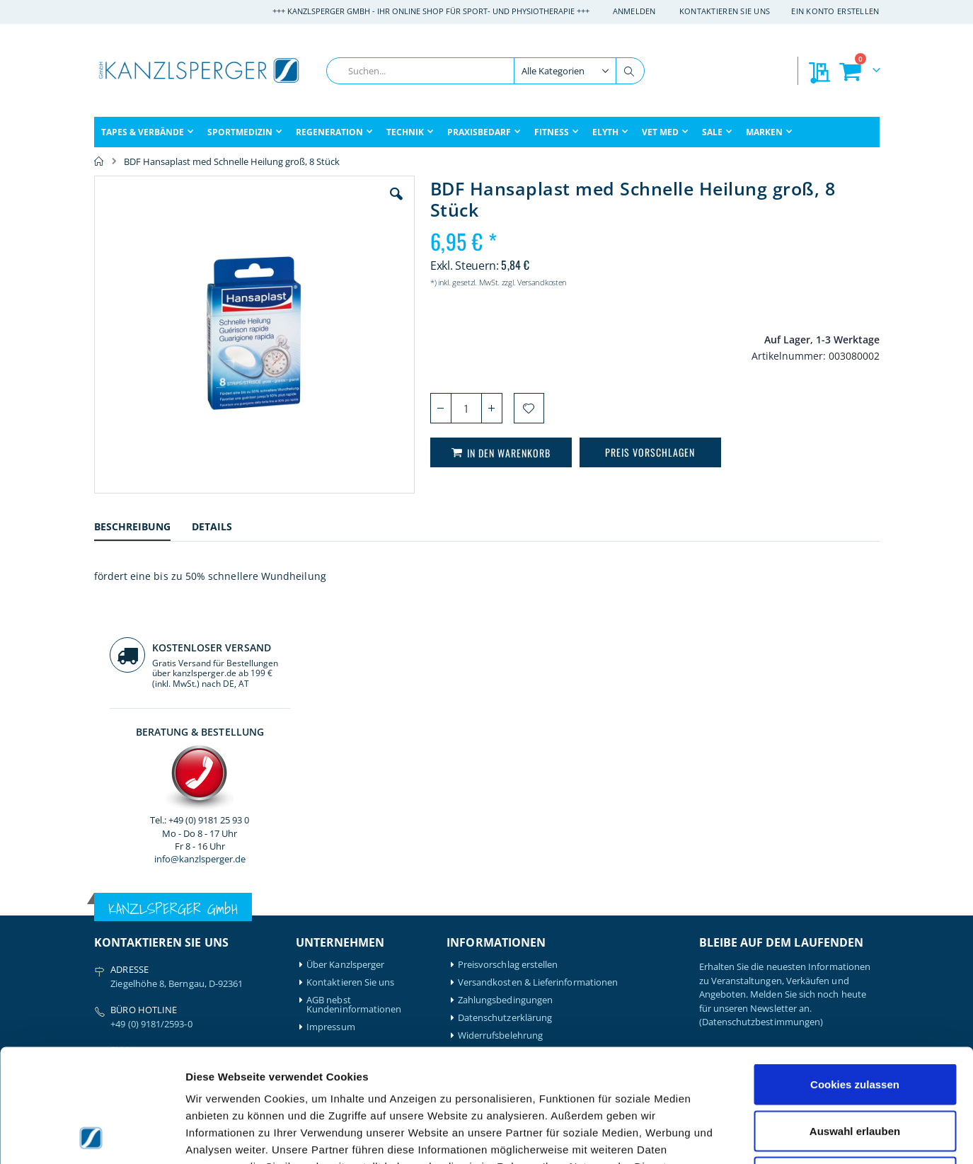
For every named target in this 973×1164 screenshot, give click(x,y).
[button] (315, 204)
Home (99, 161)
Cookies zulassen (854, 978)
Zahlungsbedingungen (505, 712)
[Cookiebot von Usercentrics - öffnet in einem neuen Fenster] (92, 1136)
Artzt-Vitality (120, 923)
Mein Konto (331, 906)
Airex (104, 906)
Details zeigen (752, 1136)
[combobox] (485, 70)
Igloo (205, 923)
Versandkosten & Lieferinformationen (538, 695)
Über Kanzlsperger (345, 677)
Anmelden (634, 11)
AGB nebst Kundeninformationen (353, 717)
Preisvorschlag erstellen (508, 677)
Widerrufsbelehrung (500, 748)
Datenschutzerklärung (505, 730)
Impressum (330, 739)
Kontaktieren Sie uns (725, 11)
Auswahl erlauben (855, 1025)
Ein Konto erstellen (835, 11)
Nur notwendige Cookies (855, 1071)
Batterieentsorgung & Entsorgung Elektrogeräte (559, 765)
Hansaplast (219, 906)
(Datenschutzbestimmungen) (761, 734)
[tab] (143, 528)
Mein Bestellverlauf (346, 923)
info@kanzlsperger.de (788, 406)
